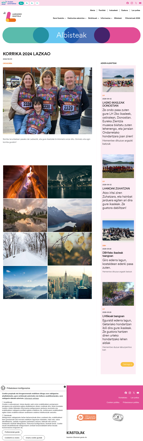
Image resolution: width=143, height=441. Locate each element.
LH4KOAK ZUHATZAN (116, 188)
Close (64, 386)
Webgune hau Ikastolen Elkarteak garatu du (71, 437)
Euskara (124, 10)
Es (27, 3)
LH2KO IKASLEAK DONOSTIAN (113, 104)
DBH (104, 245)
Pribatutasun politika (131, 402)
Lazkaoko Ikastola (12, 9)
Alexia (92, 10)
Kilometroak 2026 (132, 18)
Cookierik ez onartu (12, 438)
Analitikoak (8, 402)
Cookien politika (113, 402)
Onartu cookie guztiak (34, 438)
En (32, 3)
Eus (21, 3)
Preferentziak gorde (12, 432)
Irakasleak (113, 10)
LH (103, 95)
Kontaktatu (123, 397)
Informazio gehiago (31, 398)
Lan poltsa (136, 10)
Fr (37, 3)
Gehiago (126, 363)
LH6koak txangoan (113, 316)
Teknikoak (8, 415)
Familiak (102, 10)
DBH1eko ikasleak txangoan (112, 253)
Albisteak (118, 18)
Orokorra (7, 63)
